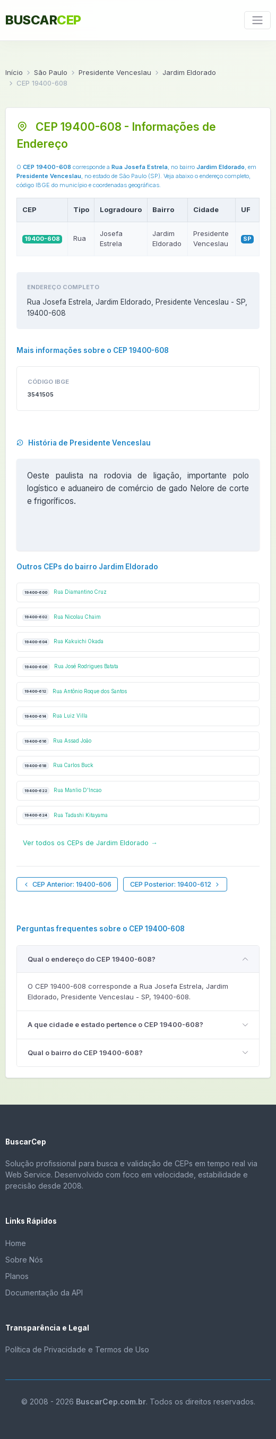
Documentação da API (44, 1292)
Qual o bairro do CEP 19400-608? (85, 1052)
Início (14, 72)
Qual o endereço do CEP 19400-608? (92, 959)
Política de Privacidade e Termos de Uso (77, 1349)
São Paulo (50, 72)
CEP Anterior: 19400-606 (67, 884)
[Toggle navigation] (257, 20)
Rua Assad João (56, 741)
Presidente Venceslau (115, 72)
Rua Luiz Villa (55, 716)
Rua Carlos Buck (57, 765)
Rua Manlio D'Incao (61, 790)
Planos (17, 1276)
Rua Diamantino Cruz (64, 592)
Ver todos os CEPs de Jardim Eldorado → (90, 843)
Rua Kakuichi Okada (63, 641)
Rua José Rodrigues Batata (70, 666)
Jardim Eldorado (189, 72)
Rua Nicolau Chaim (61, 617)
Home (15, 1243)
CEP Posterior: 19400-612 (175, 884)
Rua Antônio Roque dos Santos (74, 691)
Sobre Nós (24, 1259)
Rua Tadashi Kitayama (65, 815)
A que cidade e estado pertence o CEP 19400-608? (115, 1024)
